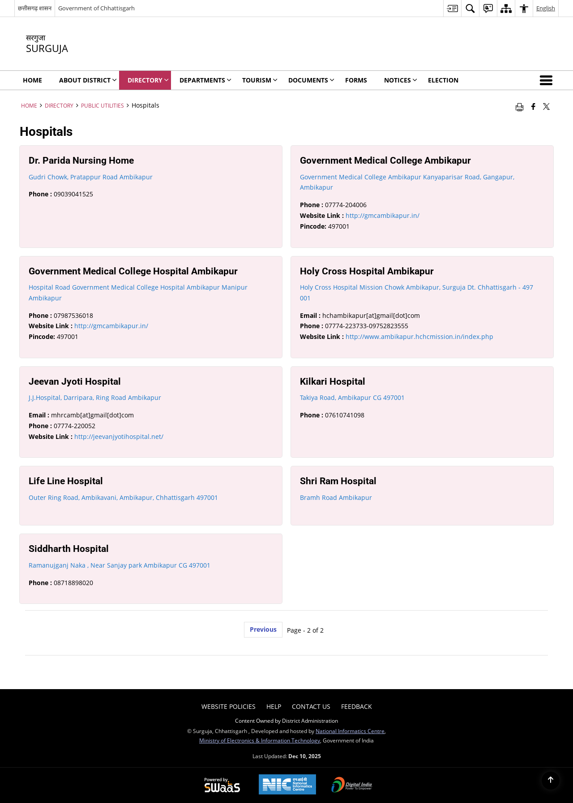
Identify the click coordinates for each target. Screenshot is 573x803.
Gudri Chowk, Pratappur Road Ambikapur (91, 177)
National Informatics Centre (350, 730)
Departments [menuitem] (205, 80)
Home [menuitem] (32, 80)
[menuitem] (452, 8)
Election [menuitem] (443, 80)
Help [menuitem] (273, 706)
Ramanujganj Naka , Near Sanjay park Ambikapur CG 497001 (119, 565)
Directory (59, 105)
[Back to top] (551, 781)
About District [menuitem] (88, 80)
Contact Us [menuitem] (311, 706)
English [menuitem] (545, 8)
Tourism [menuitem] (260, 80)
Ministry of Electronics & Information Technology (259, 740)
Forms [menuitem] (356, 80)
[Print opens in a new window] (519, 106)
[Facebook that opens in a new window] (533, 106)
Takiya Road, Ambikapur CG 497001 (352, 397)
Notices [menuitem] (400, 80)
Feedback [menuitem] (356, 706)
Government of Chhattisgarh (96, 8)
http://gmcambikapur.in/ (382, 215)
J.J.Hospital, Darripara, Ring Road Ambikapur (95, 397)
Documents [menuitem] (311, 80)
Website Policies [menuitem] (228, 706)
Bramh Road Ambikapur (336, 497)
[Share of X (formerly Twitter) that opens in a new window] (546, 106)
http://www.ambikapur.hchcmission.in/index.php (419, 336)
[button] (548, 80)
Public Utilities (102, 105)
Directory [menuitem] (148, 80)
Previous (263, 629)
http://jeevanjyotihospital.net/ (118, 436)
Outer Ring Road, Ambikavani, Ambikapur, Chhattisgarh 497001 (123, 497)
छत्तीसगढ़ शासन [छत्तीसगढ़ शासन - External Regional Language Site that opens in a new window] (34, 8)
